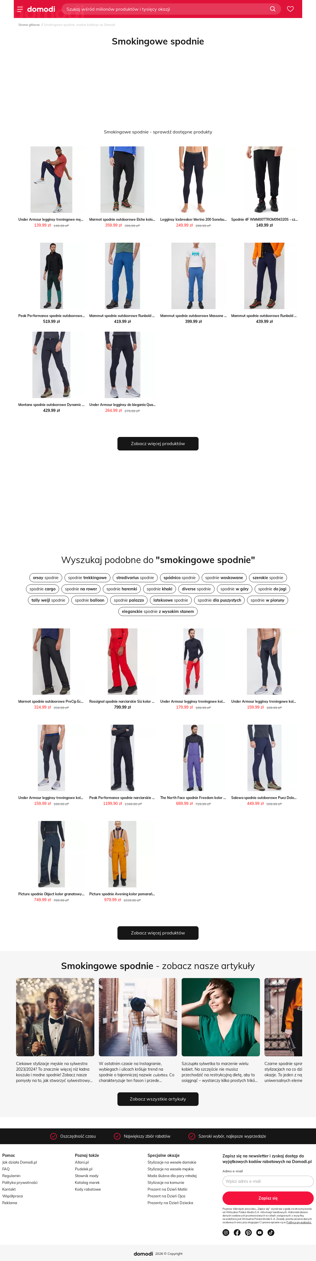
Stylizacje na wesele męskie (171, 1169)
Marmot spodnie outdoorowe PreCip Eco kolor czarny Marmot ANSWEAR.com (80, 701)
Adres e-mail (232, 1171)
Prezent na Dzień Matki (167, 1189)
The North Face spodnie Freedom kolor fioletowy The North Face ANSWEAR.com (225, 798)
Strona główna (29, 25)
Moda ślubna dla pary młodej (172, 1175)
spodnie (46, 577)
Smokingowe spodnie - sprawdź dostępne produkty (158, 132)
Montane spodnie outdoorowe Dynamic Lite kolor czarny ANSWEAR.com (76, 405)
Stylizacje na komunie (166, 1182)
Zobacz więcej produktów (158, 443)
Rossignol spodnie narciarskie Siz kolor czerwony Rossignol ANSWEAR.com (149, 701)
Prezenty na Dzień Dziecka (170, 1202)
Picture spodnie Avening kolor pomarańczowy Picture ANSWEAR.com (145, 894)
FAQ (6, 1169)
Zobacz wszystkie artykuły (158, 1099)
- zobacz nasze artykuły (158, 965)
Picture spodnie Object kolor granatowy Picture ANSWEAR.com (69, 894)
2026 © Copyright (169, 1253)
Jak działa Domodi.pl (19, 1162)
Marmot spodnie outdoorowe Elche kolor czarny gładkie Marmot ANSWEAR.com (153, 219)
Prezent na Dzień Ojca (166, 1196)
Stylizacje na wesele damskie (172, 1162)
